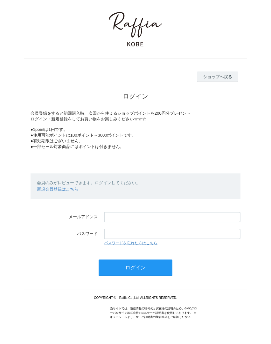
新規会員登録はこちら (57, 189)
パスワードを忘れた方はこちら (130, 243)
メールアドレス (83, 216)
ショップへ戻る (217, 76)
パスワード (87, 233)
